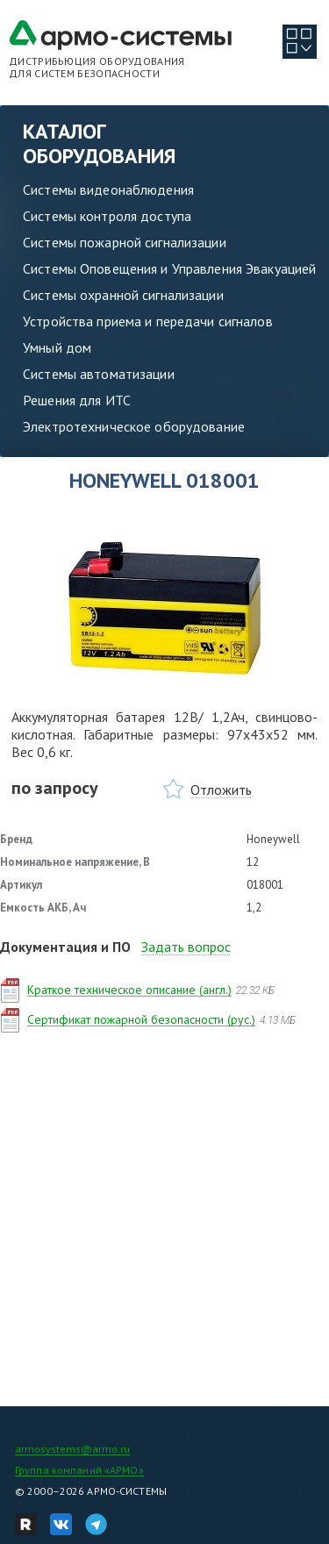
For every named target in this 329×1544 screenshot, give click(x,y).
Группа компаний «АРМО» (79, 1469)
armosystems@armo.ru (72, 1448)
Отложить (221, 789)
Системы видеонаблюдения (108, 189)
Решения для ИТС (77, 400)
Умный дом (57, 347)
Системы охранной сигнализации (123, 295)
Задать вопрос (186, 946)
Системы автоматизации (99, 373)
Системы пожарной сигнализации (124, 242)
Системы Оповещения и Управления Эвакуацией (169, 268)
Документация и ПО (65, 946)
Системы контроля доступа (107, 216)
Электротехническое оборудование (134, 426)
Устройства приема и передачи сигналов (148, 321)
